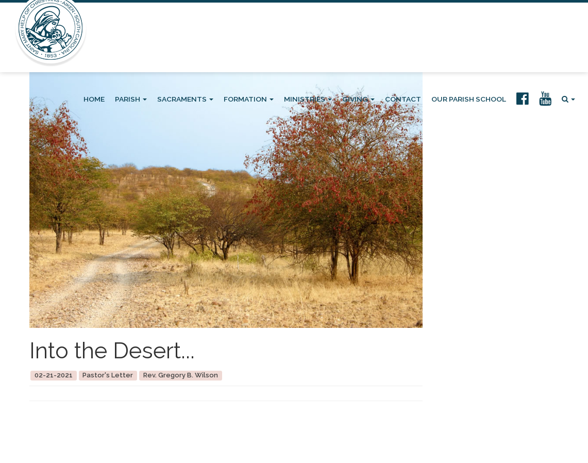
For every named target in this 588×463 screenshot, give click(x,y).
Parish (131, 99)
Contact (403, 99)
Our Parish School (468, 99)
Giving (358, 99)
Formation (249, 99)
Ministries (308, 99)
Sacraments (185, 99)
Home (94, 99)
